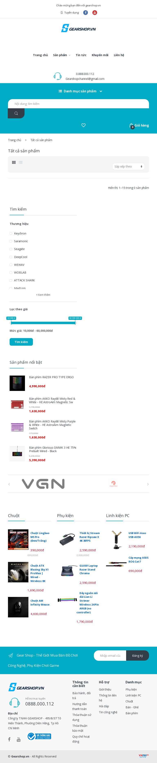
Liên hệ (119, 55)
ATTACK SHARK (24, 280)
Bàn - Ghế (132, 707)
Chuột (129, 701)
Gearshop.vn (20, 756)
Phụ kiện (131, 689)
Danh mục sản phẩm (77, 91)
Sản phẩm (60, 55)
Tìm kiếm (21, 342)
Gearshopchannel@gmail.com (85, 79)
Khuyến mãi (100, 55)
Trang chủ (40, 55)
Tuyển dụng (69, 13)
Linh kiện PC (133, 695)
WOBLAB (20, 272)
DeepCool (20, 257)
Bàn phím (132, 713)
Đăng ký (137, 656)
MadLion (20, 288)
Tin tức (81, 55)
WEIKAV (19, 265)
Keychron (20, 233)
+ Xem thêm (43, 295)
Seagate (19, 249)
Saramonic (21, 241)
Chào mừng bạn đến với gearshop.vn (78, 5)
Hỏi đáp (104, 706)
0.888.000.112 (85, 74)
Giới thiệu (105, 689)
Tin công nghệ (108, 712)
